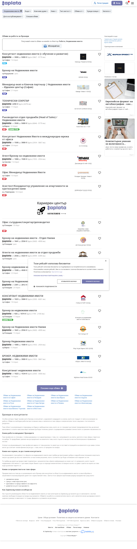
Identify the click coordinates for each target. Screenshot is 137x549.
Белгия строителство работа (112, 41)
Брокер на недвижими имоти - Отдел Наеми (32, 244)
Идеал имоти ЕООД (83, 295)
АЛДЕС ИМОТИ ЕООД (83, 370)
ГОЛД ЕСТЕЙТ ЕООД (83, 310)
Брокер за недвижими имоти (21, 318)
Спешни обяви (33, 16)
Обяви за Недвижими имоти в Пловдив (36, 405)
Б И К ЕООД (83, 151)
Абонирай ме (53, 46)
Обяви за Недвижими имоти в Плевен (59, 410)
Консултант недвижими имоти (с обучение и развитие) (32, 55)
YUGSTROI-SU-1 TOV (83, 131)
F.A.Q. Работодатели (59, 529)
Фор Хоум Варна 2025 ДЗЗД (83, 356)
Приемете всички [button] (92, 281)
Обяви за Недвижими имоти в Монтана (36, 416)
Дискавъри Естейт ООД (83, 169)
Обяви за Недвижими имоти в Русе (12, 410)
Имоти (49, 536)
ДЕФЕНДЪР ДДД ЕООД (83, 196)
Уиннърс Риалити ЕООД (83, 63)
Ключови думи (42, 11)
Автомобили (59, 536)
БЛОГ (37, 529)
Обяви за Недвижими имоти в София (12, 405)
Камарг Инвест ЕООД (83, 95)
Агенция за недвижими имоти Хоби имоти (83, 326)
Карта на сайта (85, 529)
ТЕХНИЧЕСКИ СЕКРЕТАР (17, 104)
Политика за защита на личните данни (74, 526)
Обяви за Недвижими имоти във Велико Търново (14, 416)
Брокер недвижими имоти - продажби (28, 273)
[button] (68, 275)
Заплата (112, 11)
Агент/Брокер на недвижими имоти (26, 161)
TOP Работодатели (73, 529)
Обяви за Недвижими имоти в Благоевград (83, 410)
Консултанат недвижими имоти (23, 379)
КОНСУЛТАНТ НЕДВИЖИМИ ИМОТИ (25, 303)
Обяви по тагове (109, 529)
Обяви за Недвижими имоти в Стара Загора (36, 410)
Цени (36, 526)
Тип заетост (68, 11)
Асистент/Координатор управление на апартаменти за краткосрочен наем (28, 193)
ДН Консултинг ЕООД (83, 251)
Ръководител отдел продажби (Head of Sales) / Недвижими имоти (33, 123)
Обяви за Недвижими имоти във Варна (59, 405)
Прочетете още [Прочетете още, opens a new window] (57, 272)
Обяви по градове (96, 529)
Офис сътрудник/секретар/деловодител (29, 228)
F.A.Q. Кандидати (46, 529)
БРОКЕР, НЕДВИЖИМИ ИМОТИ (22, 364)
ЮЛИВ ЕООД (83, 80)
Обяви (68, 536)
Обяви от (83, 11)
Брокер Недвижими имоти (20, 349)
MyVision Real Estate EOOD (83, 386)
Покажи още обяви (52, 396)
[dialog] (68, 274)
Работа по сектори (22, 529)
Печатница (78, 536)
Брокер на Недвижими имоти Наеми (26, 334)
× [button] (105, 261)
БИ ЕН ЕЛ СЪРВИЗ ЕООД (83, 113)
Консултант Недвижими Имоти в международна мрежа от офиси (35, 142)
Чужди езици (98, 11)
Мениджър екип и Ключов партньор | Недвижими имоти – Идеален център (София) (36, 89)
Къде (27, 11)
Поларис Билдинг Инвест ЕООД (83, 183)
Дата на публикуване (12, 16)
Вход (117, 3)
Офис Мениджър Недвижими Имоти (26, 178)
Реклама (118, 529)
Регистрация (101, 3)
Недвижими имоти (11, 11)
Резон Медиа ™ (72, 544)
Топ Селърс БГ (83, 342)
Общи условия (47, 526)
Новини (87, 536)
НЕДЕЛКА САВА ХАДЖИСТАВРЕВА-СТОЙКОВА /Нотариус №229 (83, 236)
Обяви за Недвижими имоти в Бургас (83, 405)
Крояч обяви (108, 42)
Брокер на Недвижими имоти (22, 74)
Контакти (98, 526)
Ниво (55, 11)
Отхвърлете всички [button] (67, 281)
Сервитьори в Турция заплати (113, 39)
